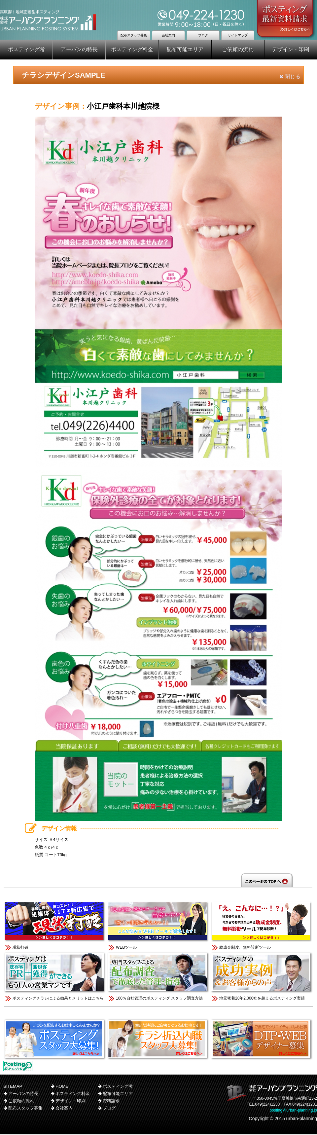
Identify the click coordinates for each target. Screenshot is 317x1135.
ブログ (203, 35)
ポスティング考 (26, 49)
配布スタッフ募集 (134, 35)
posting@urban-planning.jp (293, 1111)
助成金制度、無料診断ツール (261, 926)
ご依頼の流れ (238, 49)
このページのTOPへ (158, 880)
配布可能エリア (184, 49)
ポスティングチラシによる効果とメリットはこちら (55, 977)
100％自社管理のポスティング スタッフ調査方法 (158, 977)
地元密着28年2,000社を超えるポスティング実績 (261, 977)
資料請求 (111, 1101)
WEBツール (158, 926)
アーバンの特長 (79, 49)
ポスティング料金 (132, 49)
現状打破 (55, 926)
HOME (61, 1087)
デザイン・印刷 (290, 49)
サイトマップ (238, 35)
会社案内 (168, 35)
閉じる (289, 76)
